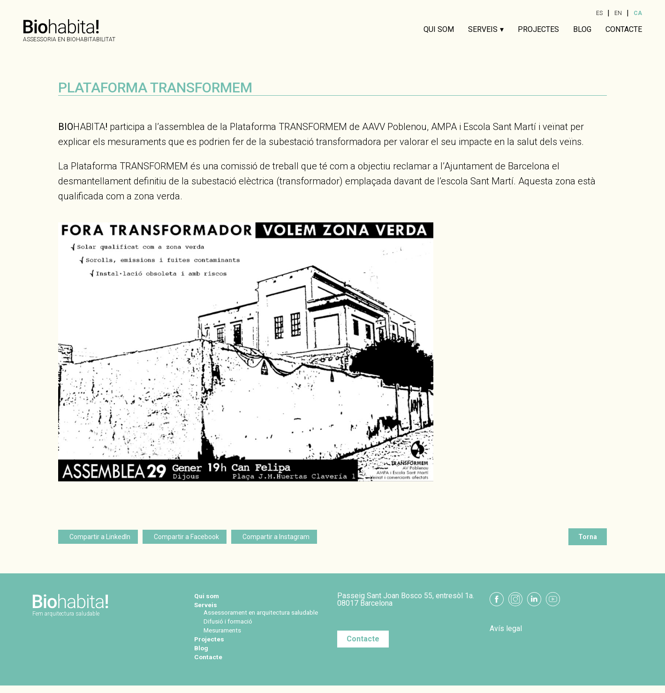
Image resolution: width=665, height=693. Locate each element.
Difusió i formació (233, 628)
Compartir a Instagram (276, 537)
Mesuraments (226, 637)
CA (638, 13)
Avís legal (506, 628)
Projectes (538, 29)
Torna (587, 537)
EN (618, 13)
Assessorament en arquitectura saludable (255, 616)
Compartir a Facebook (186, 537)
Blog (582, 29)
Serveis (483, 29)
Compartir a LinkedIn (99, 537)
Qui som (438, 29)
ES (599, 13)
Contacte (623, 29)
